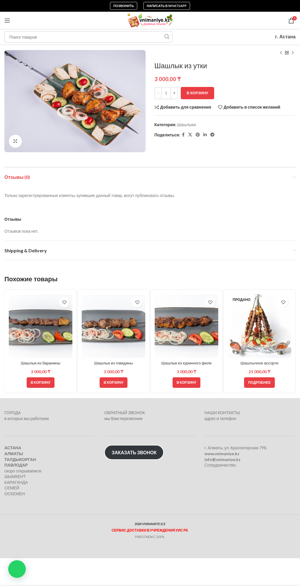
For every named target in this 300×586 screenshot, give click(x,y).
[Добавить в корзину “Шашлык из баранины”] (40, 382)
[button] (17, 569)
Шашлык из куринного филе (186, 363)
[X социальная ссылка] (190, 135)
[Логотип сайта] (150, 20)
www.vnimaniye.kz (221, 453)
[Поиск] (88, 37)
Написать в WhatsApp (167, 6)
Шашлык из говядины (113, 363)
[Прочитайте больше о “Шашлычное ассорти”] (259, 382)
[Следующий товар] (293, 53)
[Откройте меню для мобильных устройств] (7, 20)
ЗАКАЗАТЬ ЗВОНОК (134, 452)
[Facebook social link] (183, 135)
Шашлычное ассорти (259, 363)
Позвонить (123, 6)
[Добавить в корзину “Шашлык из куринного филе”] (186, 382)
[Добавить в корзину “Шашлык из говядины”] (113, 382)
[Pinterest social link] (198, 135)
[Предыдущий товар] (281, 53)
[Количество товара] (166, 93)
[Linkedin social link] (205, 135)
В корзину (197, 92)
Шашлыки (186, 124)
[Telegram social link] (212, 135)
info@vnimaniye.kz (222, 459)
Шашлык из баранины (41, 363)
